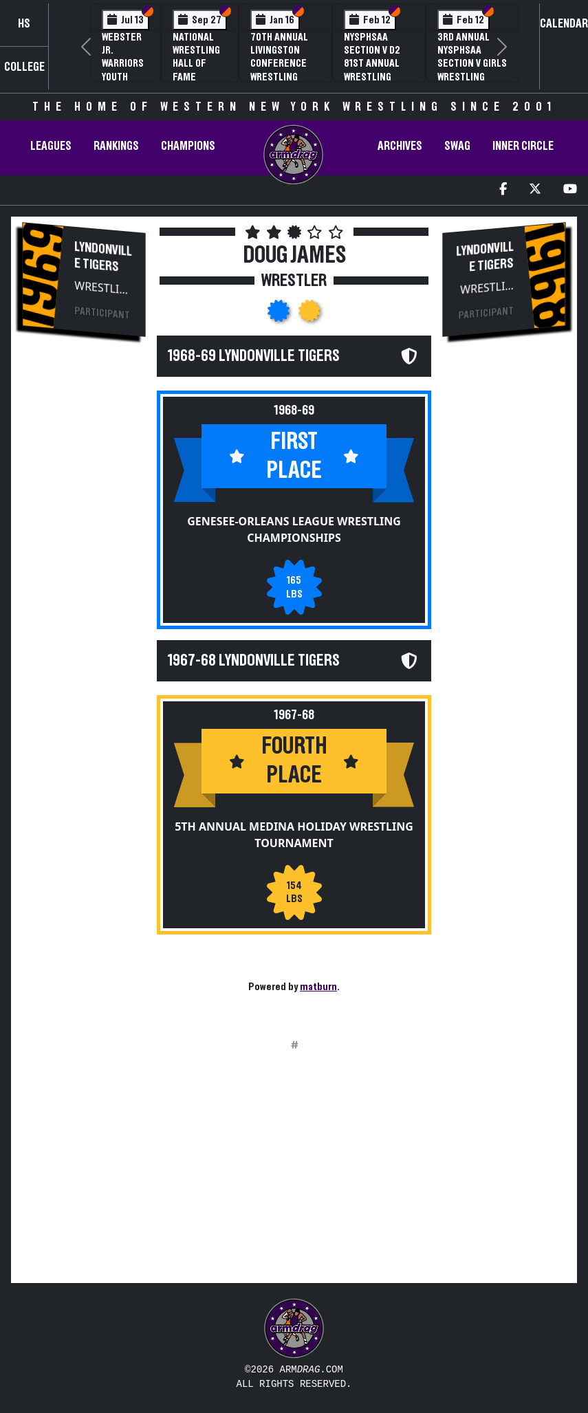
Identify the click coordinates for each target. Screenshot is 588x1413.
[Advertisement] (83, 581)
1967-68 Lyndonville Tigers (254, 661)
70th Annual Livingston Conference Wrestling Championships (285, 64)
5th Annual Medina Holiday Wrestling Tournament (294, 835)
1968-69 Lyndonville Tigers (254, 356)
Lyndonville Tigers (103, 257)
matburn (318, 986)
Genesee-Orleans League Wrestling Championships (294, 529)
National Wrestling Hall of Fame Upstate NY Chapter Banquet (198, 77)
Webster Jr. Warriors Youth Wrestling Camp (125, 70)
